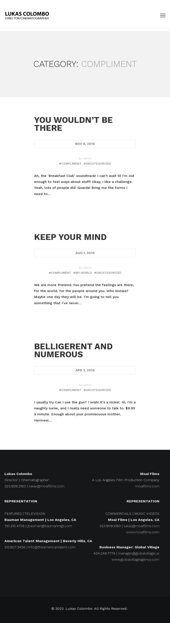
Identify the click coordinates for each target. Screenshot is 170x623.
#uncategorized (97, 163)
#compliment (70, 163)
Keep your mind (70, 237)
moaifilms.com (147, 486)
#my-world (82, 272)
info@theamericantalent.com (51, 547)
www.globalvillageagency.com (135, 559)
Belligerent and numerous (73, 350)
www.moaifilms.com (142, 532)
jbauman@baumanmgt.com (49, 526)
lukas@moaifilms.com (46, 486)
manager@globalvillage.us (138, 553)
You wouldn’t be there (73, 124)
